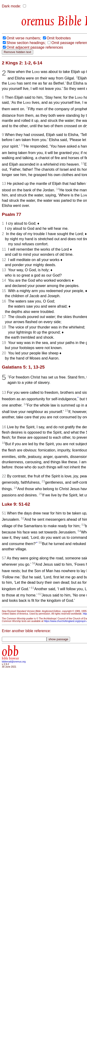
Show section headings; (26, 43)
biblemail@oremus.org (14, 661)
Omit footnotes (59, 38)
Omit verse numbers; (23, 38)
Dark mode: (11, 6)
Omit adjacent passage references (34, 47)
